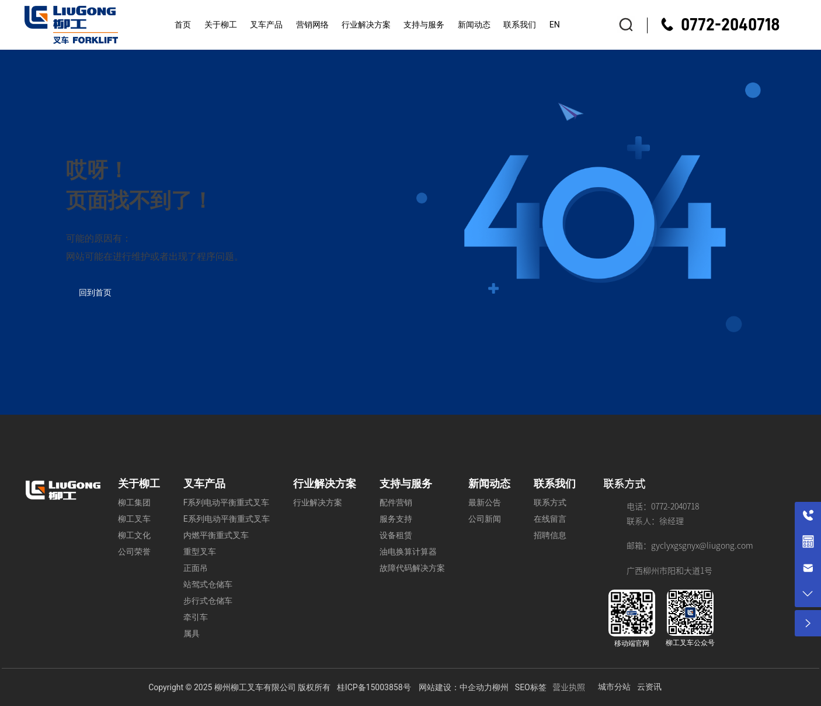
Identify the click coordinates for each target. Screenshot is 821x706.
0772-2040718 (730, 24)
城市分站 (614, 687)
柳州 (500, 687)
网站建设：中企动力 (455, 687)
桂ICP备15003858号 (374, 687)
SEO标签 (531, 687)
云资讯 (649, 687)
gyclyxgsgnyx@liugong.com (702, 546)
